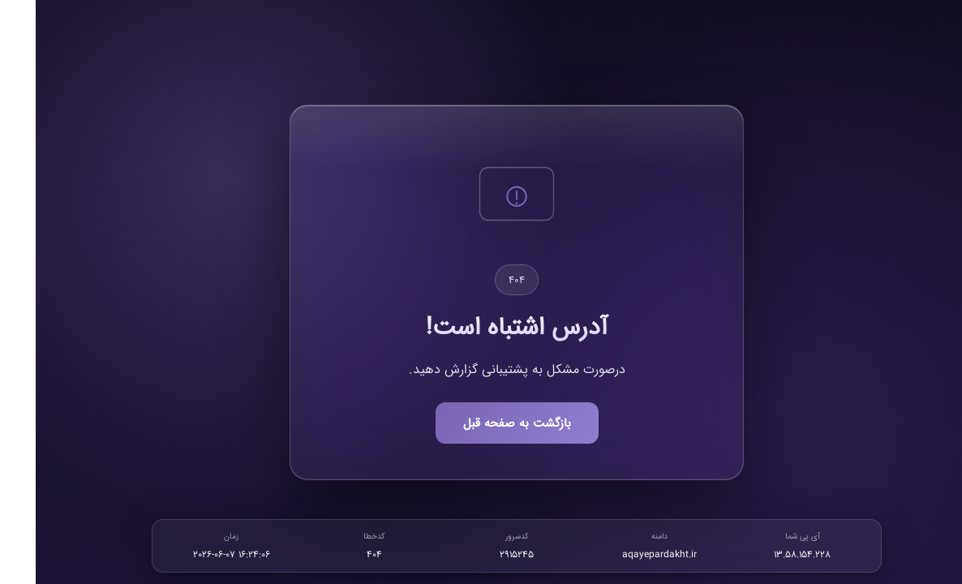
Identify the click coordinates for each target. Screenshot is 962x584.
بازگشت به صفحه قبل (481, 423)
